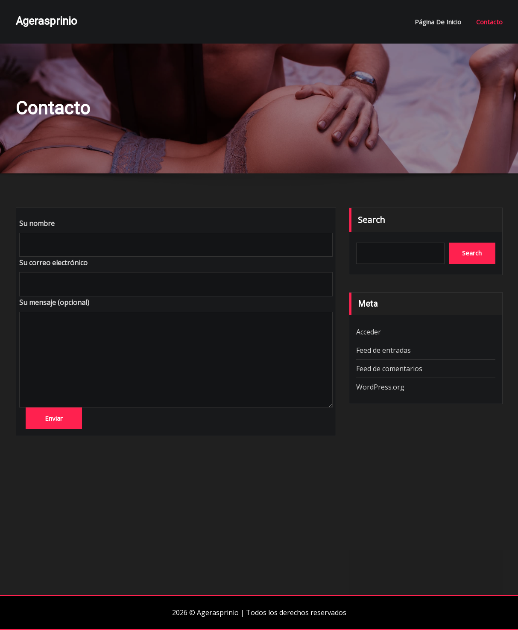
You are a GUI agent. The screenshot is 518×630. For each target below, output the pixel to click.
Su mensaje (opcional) (54, 302)
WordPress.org (380, 387)
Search (371, 220)
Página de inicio (438, 22)
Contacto (489, 22)
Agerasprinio (46, 21)
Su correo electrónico (53, 262)
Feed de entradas (383, 350)
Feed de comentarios (389, 368)
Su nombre (37, 223)
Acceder (368, 332)
